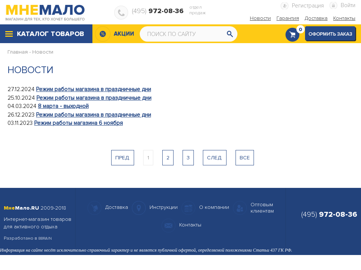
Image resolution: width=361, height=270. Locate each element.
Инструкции (164, 207)
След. (214, 157)
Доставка (116, 207)
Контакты (190, 225)
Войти (348, 5)
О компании (214, 207)
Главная (18, 52)
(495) (158, 11)
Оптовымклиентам (262, 207)
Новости (42, 52)
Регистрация (308, 5)
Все (245, 157)
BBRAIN (45, 238)
